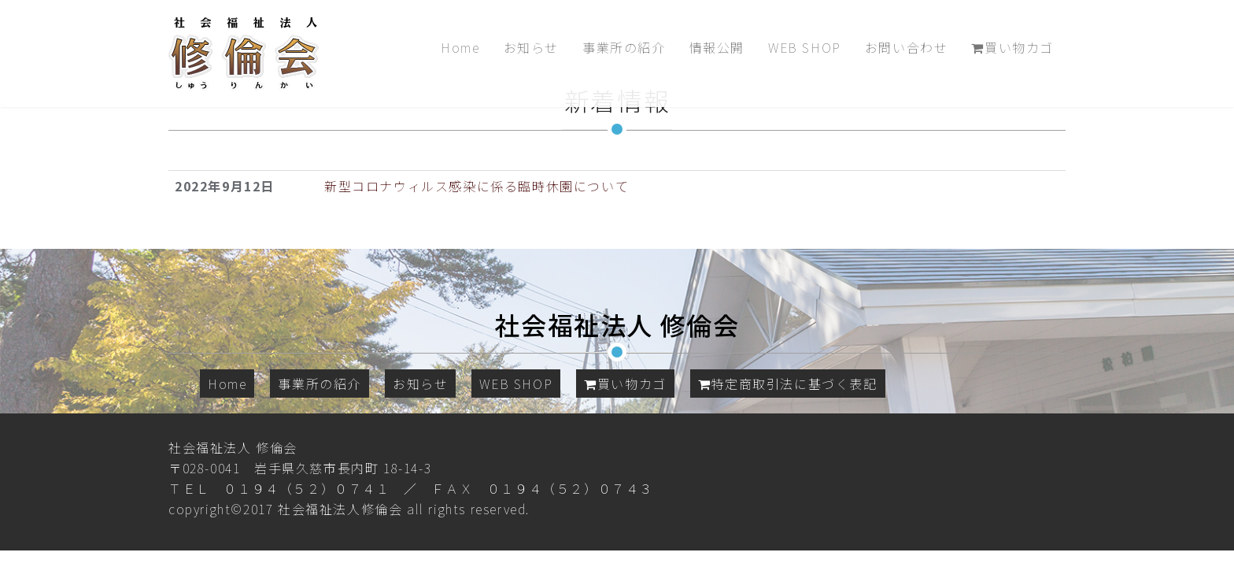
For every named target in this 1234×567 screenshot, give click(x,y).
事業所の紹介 (624, 47)
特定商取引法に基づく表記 (787, 383)
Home (460, 47)
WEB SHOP (804, 47)
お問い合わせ (906, 47)
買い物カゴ (1012, 47)
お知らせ (531, 47)
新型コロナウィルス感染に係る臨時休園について (476, 185)
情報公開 (716, 47)
